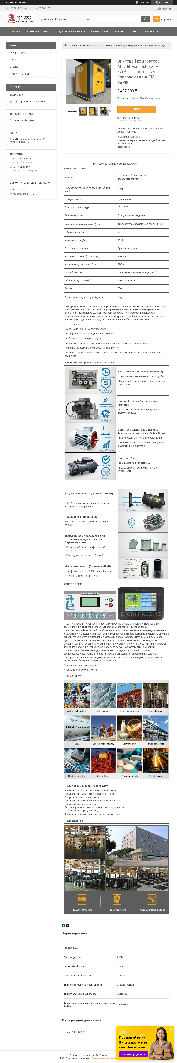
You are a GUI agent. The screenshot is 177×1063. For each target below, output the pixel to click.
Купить (137, 109)
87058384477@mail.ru (24, 194)
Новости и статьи (20, 73)
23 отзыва (144, 2)
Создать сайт (11, 2)
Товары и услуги (38, 31)
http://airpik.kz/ (20, 189)
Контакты (151, 31)
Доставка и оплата (72, 31)
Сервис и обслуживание (107, 31)
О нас (134, 31)
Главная (14, 31)
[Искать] (145, 19)
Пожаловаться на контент (104, 1058)
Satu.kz (103, 1055)
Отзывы (14, 66)
